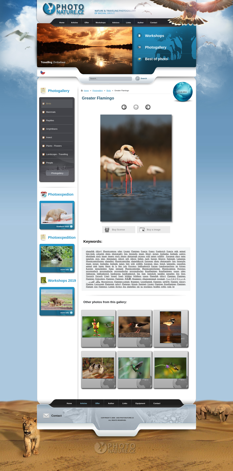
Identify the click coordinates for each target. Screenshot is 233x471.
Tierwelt (98, 276)
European (170, 256)
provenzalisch (92, 271)
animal (182, 251)
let (173, 286)
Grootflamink (146, 282)
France (151, 251)
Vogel (120, 276)
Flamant (89, 286)
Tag (138, 274)
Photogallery (152, 47)
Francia (169, 251)
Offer (87, 23)
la (116, 266)
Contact (153, 23)
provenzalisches (136, 271)
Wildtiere (137, 276)
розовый (161, 279)
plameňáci (109, 261)
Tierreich (90, 276)
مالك (98, 282)
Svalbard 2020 (62, 226)
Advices (115, 23)
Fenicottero (100, 279)
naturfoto (90, 259)
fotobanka (164, 254)
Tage (143, 274)
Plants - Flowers (54, 146)
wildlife (160, 256)
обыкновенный (149, 279)
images (111, 256)
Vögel (106, 276)
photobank (90, 256)
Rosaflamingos (165, 271)
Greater (127, 251)
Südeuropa (90, 274)
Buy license (118, 229)
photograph (132, 256)
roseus (176, 271)
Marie (107, 266)
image (141, 254)
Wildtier (128, 276)
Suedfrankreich (128, 274)
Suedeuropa (115, 274)
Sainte (101, 266)
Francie (144, 251)
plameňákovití (137, 261)
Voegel (114, 276)
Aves (97, 259)
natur (183, 256)
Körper (182, 266)
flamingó (142, 284)
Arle (125, 266)
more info (65, 270)
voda (169, 286)
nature (153, 256)
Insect (49, 137)
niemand (119, 269)
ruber (120, 251)
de (113, 266)
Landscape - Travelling (57, 154)
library (148, 254)
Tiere (183, 274)
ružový (118, 284)
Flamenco (103, 286)
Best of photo (153, 59)
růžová (133, 259)
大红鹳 (128, 279)
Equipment (140, 403)
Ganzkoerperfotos (166, 266)
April (147, 259)
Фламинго (136, 279)
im (177, 266)
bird (127, 264)
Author (140, 23)
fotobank (174, 254)
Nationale (171, 259)
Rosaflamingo (151, 271)
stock (98, 256)
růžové (121, 259)
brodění (156, 286)
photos (123, 256)
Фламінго (135, 282)
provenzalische (106, 271)
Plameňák (154, 276)
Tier (177, 274)
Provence (132, 266)
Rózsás (134, 284)
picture (156, 254)
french (162, 264)
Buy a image (154, 229)
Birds (48, 103)
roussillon (181, 264)
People (49, 162)
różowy (182, 282)
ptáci (103, 259)
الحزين (91, 282)
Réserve (161, 259)
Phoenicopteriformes (95, 261)
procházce (148, 286)
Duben (140, 259)
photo (107, 254)
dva (124, 286)
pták (176, 251)
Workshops (101, 23)
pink (95, 266)
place (177, 256)
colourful (100, 254)
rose (96, 286)
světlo (163, 286)
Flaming (174, 282)
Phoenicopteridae (122, 261)
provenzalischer (121, 271)
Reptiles (50, 120)
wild (148, 256)
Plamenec (126, 284)
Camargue (181, 259)
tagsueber (170, 274)
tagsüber (161, 274)
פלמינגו (166, 282)
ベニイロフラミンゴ (175, 279)
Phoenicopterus (109, 251)
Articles (74, 23)
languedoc (171, 264)
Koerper (89, 269)
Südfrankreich (144, 266)
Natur (111, 269)
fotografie (133, 254)
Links (128, 23)
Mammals (51, 112)
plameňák (90, 251)
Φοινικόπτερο (107, 282)
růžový (99, 251)
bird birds (90, 254)
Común (111, 286)
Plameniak (109, 284)
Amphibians (52, 129)
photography (117, 254)
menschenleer (101, 269)
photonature (112, 259)
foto (126, 254)
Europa (154, 266)
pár (138, 286)
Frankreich (160, 251)
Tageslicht (151, 274)
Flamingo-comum (122, 282)
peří (127, 259)
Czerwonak (99, 284)
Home (62, 23)
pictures (141, 256)
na (142, 286)
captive (182, 254)
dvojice (119, 286)
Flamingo (135, 251)
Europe (154, 259)
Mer (120, 266)
